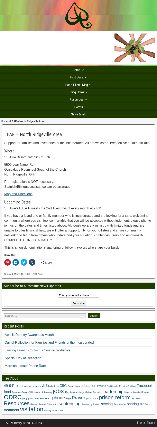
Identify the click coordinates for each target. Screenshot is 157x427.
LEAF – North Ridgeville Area (33, 134)
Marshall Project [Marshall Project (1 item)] (141, 392)
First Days (76, 77)
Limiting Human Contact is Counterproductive (38, 350)
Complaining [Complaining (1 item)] (74, 386)
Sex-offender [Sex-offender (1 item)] (120, 404)
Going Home (76, 92)
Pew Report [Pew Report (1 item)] (45, 398)
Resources (76, 100)
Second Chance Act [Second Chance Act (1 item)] (48, 404)
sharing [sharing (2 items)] (133, 404)
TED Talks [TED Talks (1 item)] (144, 404)
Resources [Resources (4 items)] (16, 403)
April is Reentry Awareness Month (29, 334)
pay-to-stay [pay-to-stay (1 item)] (33, 398)
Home (76, 70)
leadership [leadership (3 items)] (112, 391)
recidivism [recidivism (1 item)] (136, 398)
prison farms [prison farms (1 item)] (92, 398)
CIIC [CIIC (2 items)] (63, 386)
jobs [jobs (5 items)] (58, 391)
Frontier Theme (146, 423)
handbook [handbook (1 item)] (38, 392)
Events (78, 107)
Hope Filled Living (76, 85)
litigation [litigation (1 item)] (128, 392)
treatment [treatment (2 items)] (11, 410)
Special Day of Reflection (23, 358)
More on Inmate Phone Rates (26, 366)
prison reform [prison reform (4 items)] (114, 397)
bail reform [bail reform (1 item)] (53, 386)
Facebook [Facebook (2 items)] (145, 386)
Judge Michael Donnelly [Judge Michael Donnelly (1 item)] (90, 392)
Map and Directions (18, 194)
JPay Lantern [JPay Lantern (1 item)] (71, 392)
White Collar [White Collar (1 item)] (58, 410)
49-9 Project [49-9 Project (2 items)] (13, 386)
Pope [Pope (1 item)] (68, 398)
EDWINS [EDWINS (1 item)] (101, 386)
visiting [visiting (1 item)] (47, 410)
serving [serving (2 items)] (107, 404)
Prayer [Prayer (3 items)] (78, 397)
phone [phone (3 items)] (58, 397)
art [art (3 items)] (44, 385)
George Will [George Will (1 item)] (27, 392)
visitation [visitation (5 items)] (31, 409)
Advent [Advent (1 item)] (27, 386)
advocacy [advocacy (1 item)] (36, 386)
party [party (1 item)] (24, 398)
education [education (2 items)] (88, 386)
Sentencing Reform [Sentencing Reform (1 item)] (91, 404)
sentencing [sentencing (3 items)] (69, 403)
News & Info (78, 114)
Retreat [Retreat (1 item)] (34, 404)
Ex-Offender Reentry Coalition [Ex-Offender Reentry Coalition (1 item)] (121, 386)
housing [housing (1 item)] (48, 392)
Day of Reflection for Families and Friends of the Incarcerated (49, 342)
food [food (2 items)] (7, 392)
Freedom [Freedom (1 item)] (16, 392)
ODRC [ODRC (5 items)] (12, 397)
